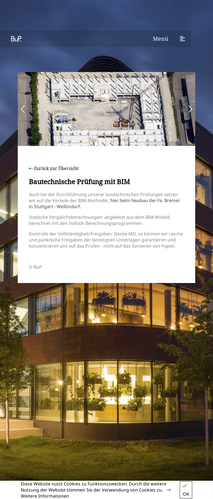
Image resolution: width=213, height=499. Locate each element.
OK (186, 490)
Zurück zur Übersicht (54, 168)
